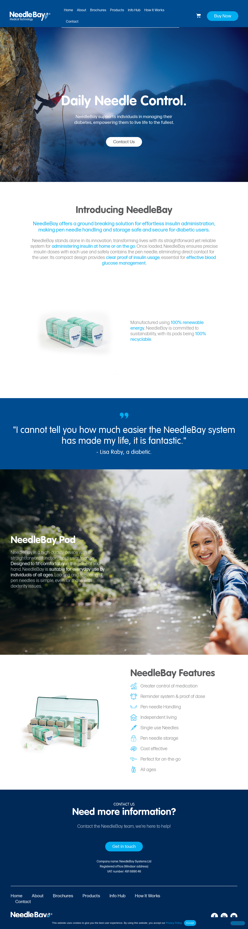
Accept (190, 922)
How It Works (154, 10)
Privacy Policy (174, 922)
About (81, 10)
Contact (72, 22)
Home (68, 10)
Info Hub (134, 10)
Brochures (98, 10)
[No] (237, 923)
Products (117, 10)
